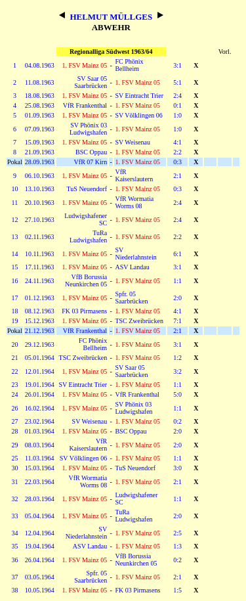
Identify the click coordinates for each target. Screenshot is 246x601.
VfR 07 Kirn (91, 162)
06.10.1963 (39, 175)
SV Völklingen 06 (138, 115)
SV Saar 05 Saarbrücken (90, 82)
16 (14, 280)
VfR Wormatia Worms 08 (134, 202)
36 (14, 560)
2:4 (177, 95)
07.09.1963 (39, 129)
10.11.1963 (39, 253)
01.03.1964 (39, 431)
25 (14, 458)
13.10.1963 (39, 188)
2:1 (177, 175)
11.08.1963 (39, 82)
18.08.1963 (39, 95)
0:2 (177, 421)
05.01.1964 (39, 357)
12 (14, 219)
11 (15, 202)
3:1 (177, 65)
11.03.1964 (39, 458)
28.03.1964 (39, 498)
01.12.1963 (39, 297)
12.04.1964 (39, 533)
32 (14, 498)
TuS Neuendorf (87, 188)
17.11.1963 (39, 267)
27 (14, 421)
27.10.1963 (39, 219)
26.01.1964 (39, 394)
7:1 (177, 320)
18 (14, 311)
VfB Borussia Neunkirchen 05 (86, 280)
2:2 (177, 152)
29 (14, 445)
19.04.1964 (39, 546)
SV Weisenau (132, 142)
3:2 (177, 371)
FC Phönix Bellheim (129, 65)
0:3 (177, 162)
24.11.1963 (39, 280)
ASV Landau (132, 267)
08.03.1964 (39, 445)
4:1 (177, 142)
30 (14, 468)
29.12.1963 (39, 344)
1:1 (177, 280)
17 (14, 297)
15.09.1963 (39, 142)
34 (14, 533)
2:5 (177, 533)
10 (14, 188)
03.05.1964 (39, 577)
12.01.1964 (39, 371)
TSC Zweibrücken (139, 320)
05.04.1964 (39, 516)
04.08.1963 (39, 65)
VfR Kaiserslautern (134, 175)
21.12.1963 (39, 330)
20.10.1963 (39, 202)
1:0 (177, 115)
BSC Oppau (91, 152)
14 (14, 253)
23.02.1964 (39, 421)
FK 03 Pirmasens (84, 311)
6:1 (177, 253)
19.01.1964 (39, 384)
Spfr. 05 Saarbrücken (131, 297)
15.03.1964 (39, 468)
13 (14, 236)
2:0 (177, 297)
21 (14, 357)
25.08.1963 (39, 105)
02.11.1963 (39, 236)
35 (14, 546)
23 (14, 384)
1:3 (177, 546)
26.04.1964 (39, 560)
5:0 (177, 394)
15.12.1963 (39, 320)
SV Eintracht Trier (139, 95)
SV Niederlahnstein (135, 253)
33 (14, 516)
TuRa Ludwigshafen (88, 236)
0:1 (177, 105)
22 (14, 371)
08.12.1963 (39, 311)
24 (14, 394)
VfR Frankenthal (85, 105)
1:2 (177, 357)
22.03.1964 (39, 481)
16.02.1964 (39, 408)
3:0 (177, 468)
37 (14, 577)
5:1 (177, 82)
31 (14, 481)
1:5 (177, 590)
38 (14, 590)
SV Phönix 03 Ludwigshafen (88, 129)
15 (14, 267)
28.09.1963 (39, 162)
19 (14, 320)
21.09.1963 (39, 152)
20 (14, 344)
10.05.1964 (39, 590)
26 (14, 408)
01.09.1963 (39, 115)
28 (14, 431)
